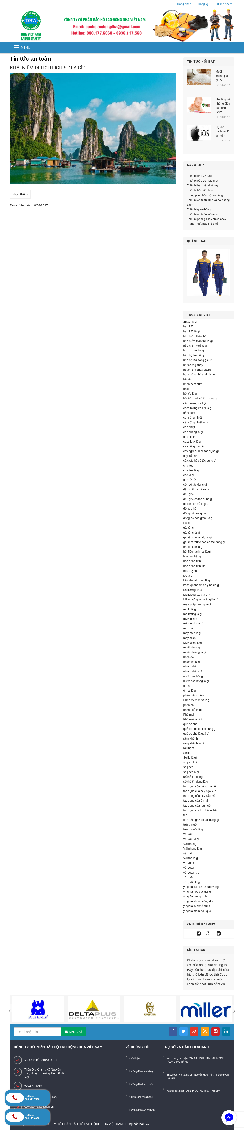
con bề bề (189, 480)
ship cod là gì (191, 762)
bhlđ (186, 388)
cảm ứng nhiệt (192, 417)
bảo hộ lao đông (193, 355)
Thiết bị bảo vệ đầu (199, 176)
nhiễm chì (189, 666)
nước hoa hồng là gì (196, 681)
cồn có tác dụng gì (195, 484)
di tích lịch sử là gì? (195, 504)
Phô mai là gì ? (193, 719)
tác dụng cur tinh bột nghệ (200, 810)
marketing (189, 609)
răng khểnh (190, 738)
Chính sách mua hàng (141, 1097)
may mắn (189, 628)
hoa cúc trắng (192, 556)
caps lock (189, 436)
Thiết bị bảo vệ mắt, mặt (202, 180)
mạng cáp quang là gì (197, 604)
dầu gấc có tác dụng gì (198, 499)
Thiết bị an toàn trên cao (202, 214)
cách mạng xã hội (194, 403)
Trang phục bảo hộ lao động (205, 195)
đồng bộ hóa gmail (195, 513)
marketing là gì (192, 614)
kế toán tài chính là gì (197, 580)
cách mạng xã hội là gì (197, 408)
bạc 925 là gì (191, 331)
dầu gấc (188, 494)
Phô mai (188, 714)
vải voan (188, 867)
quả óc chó (190, 724)
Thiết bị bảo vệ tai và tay (202, 185)
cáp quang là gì (193, 432)
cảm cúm (189, 412)
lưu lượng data (192, 590)
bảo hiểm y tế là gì (195, 345)
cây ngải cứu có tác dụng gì (201, 451)
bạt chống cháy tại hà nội (199, 374)
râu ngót (188, 748)
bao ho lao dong (193, 350)
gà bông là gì (191, 532)
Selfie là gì (190, 757)
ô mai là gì (190, 690)
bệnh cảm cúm (192, 384)
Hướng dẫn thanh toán (141, 1084)
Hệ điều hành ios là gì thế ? (222, 131)
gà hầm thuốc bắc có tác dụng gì (204, 542)
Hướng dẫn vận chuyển (142, 1110)
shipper (188, 767)
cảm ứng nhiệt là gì (195, 422)
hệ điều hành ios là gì (197, 551)
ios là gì (188, 575)
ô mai (186, 685)
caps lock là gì (192, 441)
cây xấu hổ (190, 456)
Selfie (187, 753)
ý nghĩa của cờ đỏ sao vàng (201, 887)
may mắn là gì (192, 633)
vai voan (188, 863)
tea (185, 815)
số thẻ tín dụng (193, 777)
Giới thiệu (134, 1058)
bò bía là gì (190, 393)
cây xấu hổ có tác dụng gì (199, 460)
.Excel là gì (190, 321)
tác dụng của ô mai (195, 800)
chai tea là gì (191, 470)
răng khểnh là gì (193, 743)
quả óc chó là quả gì (196, 733)
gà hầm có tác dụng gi (197, 537)
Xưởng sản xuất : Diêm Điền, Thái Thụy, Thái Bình (193, 1091)
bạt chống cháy (193, 365)
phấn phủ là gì (192, 709)
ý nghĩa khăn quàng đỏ (198, 901)
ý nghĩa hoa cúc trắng (197, 891)
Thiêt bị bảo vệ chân (200, 190)
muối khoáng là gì (194, 652)
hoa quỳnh (190, 571)
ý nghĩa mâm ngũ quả (197, 911)
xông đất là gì (192, 882)
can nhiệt (189, 427)
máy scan (189, 638)
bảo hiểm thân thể (195, 336)
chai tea (188, 465)
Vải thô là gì (191, 858)
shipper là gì (191, 772)
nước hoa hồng (193, 676)
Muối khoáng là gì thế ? (222, 76)
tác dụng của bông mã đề (199, 786)
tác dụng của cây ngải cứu (200, 791)
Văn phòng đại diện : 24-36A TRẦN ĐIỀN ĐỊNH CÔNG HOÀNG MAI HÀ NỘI (195, 1060)
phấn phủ (189, 705)
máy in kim (190, 618)
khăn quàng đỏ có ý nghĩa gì (201, 585)
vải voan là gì (191, 872)
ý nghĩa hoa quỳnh (195, 896)
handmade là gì (193, 547)
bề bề (187, 379)
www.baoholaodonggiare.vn (39, 1107)
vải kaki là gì (191, 839)
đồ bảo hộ (189, 508)
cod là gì (188, 475)
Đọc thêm (20, 194)
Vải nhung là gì (193, 848)
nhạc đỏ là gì (191, 661)
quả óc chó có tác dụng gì (199, 729)
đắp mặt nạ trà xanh (196, 489)
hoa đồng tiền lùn (194, 566)
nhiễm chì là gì (192, 671)
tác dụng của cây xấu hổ (199, 796)
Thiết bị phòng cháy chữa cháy (206, 219)
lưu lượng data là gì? (196, 594)
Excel (186, 523)
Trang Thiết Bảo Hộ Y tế (202, 223)
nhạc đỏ (188, 657)
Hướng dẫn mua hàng (141, 1071)
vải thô (187, 853)
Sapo (147, 1124)
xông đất (188, 877)
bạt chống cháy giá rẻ (197, 369)
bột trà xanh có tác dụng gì (200, 398)
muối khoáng (191, 647)
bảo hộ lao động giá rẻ (197, 360)
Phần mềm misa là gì (196, 700)
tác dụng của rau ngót (197, 805)
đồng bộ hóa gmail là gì (198, 518)
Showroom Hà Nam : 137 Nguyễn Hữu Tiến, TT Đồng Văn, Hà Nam (198, 1076)
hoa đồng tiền (192, 561)
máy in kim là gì (193, 623)
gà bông (188, 527)
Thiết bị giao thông (199, 209)
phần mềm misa (193, 695)
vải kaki (188, 834)
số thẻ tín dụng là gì (196, 781)
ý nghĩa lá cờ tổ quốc (196, 906)
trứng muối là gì (193, 829)
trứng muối (190, 824)
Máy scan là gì (192, 642)
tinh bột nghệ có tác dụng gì (201, 820)
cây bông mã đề (193, 446)
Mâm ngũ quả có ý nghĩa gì (200, 599)
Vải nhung (189, 844)
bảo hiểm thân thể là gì (198, 341)
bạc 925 (188, 326)
